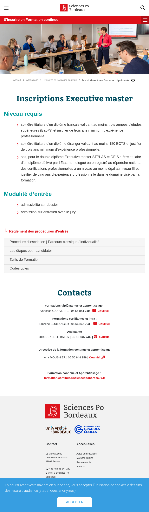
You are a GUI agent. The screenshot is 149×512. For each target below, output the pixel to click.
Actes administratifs (86, 453)
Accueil (17, 80)
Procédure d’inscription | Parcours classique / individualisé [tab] (53, 242)
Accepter (74, 502)
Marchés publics (84, 458)
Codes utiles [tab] (18, 268)
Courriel (103, 310)
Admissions (32, 80)
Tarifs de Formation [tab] (23, 260)
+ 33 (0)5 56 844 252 (58, 468)
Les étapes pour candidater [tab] (29, 251)
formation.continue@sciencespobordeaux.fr (74, 377)
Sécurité (80, 466)
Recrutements (83, 462)
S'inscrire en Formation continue (31, 20)
